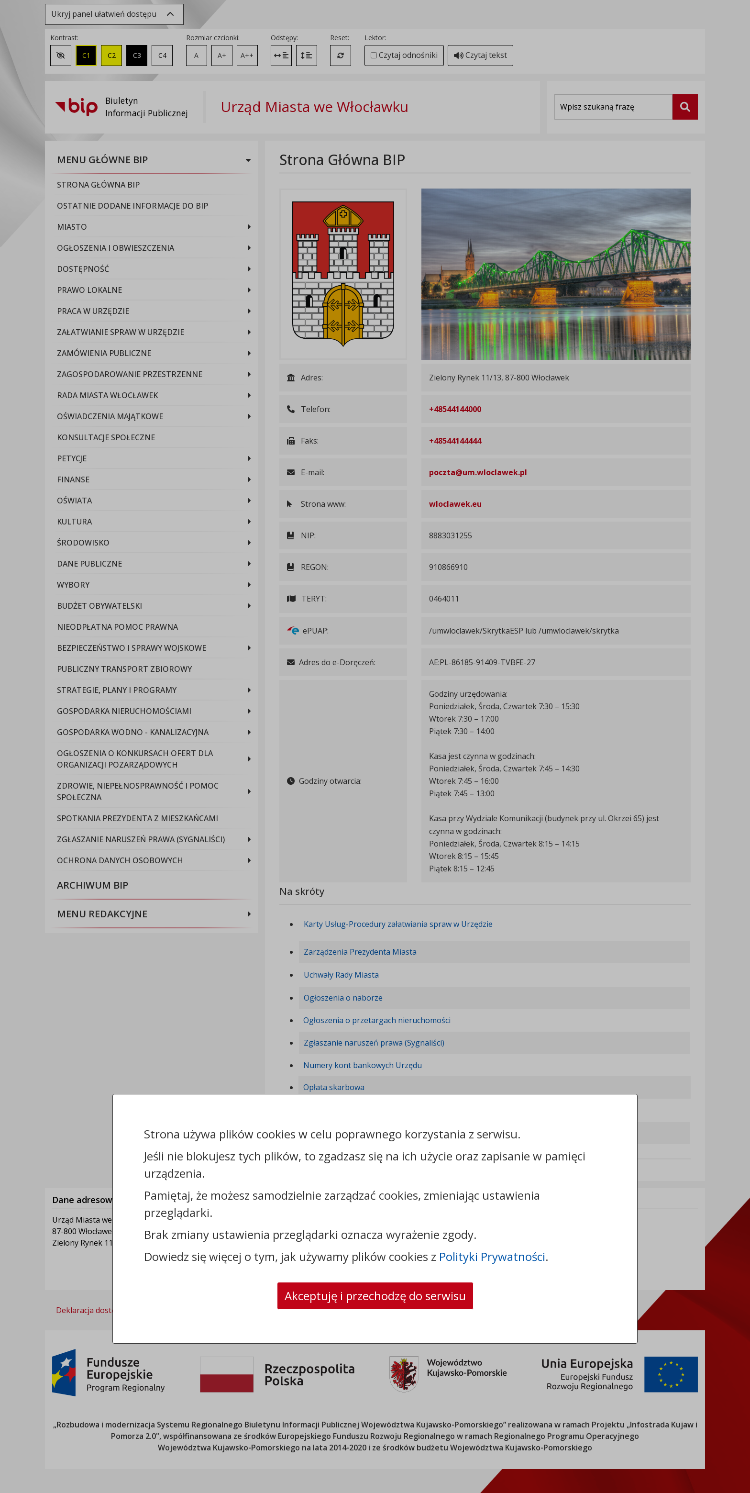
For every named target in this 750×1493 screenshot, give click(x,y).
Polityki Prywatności (492, 1256)
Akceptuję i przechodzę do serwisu (375, 1296)
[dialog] (375, 746)
